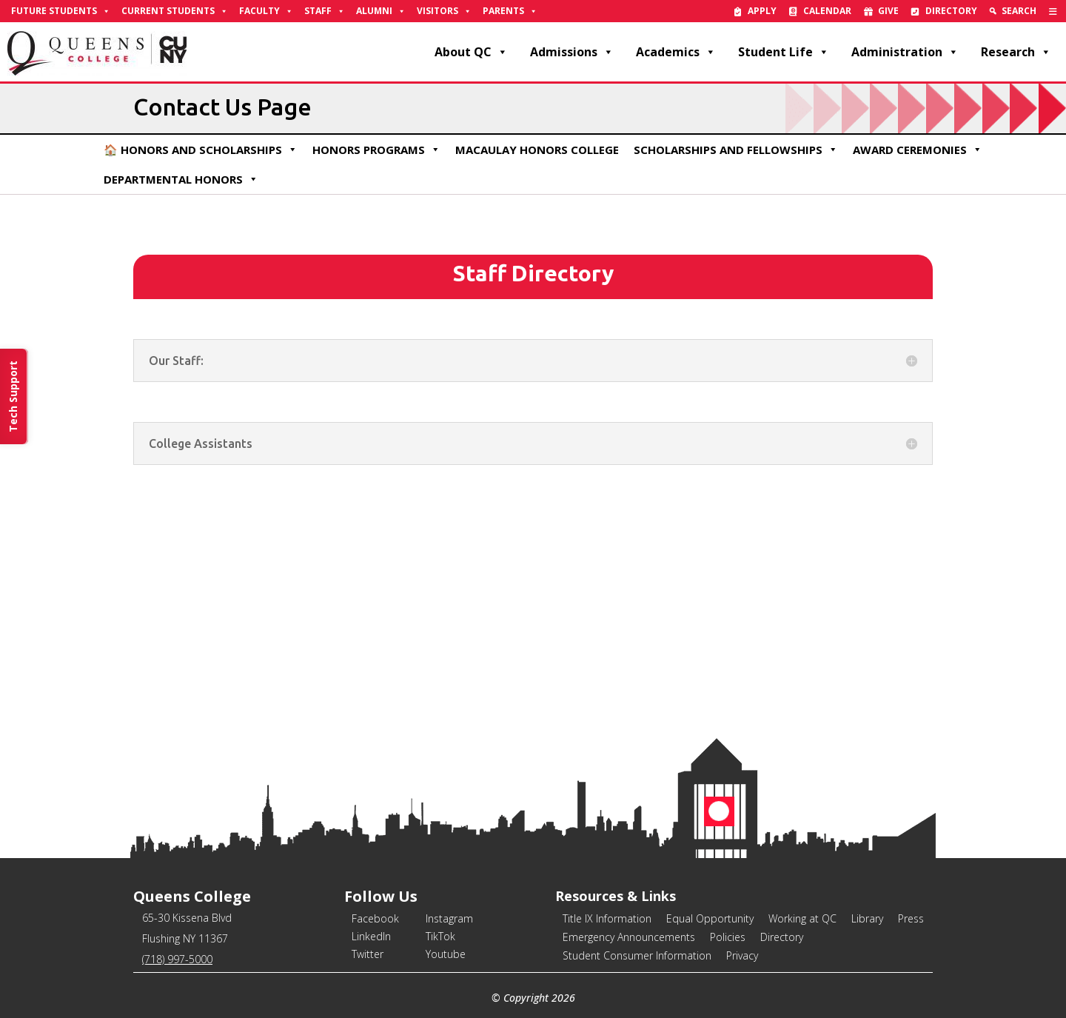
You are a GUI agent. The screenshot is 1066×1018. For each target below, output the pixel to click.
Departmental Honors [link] (181, 179)
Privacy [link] (742, 955)
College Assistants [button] (200, 443)
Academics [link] (676, 51)
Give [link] (888, 10)
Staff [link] (324, 11)
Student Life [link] (783, 51)
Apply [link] (762, 10)
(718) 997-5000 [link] (177, 959)
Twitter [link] (367, 954)
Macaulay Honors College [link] (537, 149)
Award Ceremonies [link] (917, 149)
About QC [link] (471, 51)
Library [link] (867, 918)
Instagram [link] (449, 918)
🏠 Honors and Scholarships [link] (201, 149)
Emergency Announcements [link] (629, 937)
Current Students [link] (174, 11)
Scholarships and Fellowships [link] (736, 149)
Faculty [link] (266, 11)
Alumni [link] (381, 11)
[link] (1053, 11)
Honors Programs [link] (376, 149)
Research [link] (1016, 51)
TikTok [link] (440, 936)
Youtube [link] (446, 954)
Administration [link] (905, 51)
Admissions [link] (572, 51)
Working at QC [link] (802, 918)
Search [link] (1019, 10)
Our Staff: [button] (176, 360)
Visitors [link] (444, 11)
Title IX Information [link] (607, 918)
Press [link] (911, 918)
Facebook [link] (375, 918)
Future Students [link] (60, 11)
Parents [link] (510, 11)
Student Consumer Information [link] (637, 955)
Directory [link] (951, 10)
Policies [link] (727, 937)
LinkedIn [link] (371, 936)
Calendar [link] (827, 10)
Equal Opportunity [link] (710, 918)
